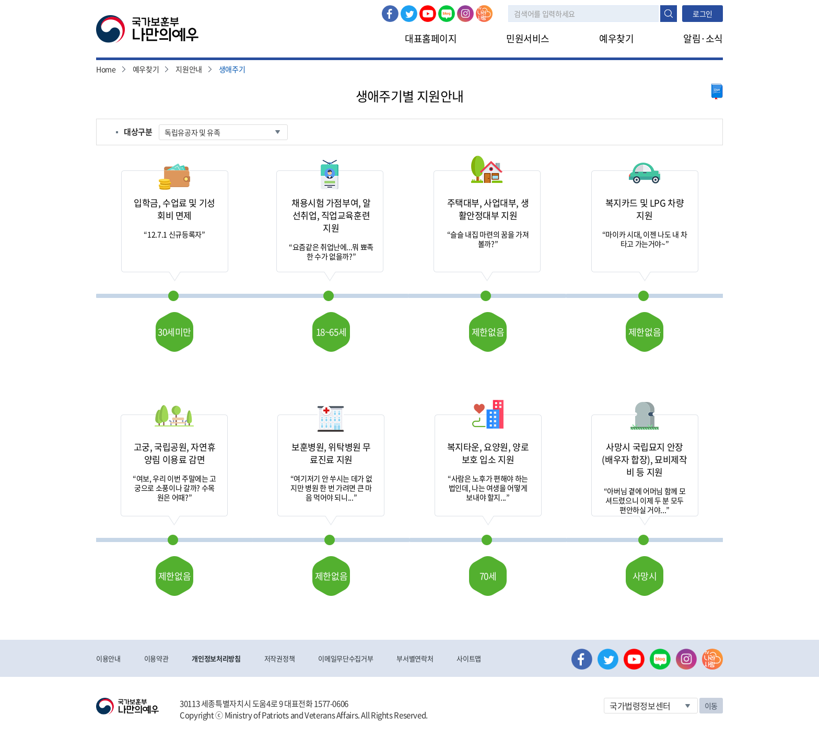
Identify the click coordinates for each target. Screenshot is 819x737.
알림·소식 (703, 38)
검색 (668, 13)
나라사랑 (484, 13)
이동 (711, 705)
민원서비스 (527, 38)
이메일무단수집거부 (345, 658)
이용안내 (108, 658)
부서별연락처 (414, 658)
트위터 (409, 13)
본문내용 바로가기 (0, 0)
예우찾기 (616, 38)
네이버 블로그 (446, 13)
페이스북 (390, 13)
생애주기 (232, 69)
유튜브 (427, 13)
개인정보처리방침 (216, 658)
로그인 (702, 13)
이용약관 (156, 658)
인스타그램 (465, 13)
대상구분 (138, 131)
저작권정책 (279, 658)
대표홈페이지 (431, 38)
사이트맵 (469, 658)
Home (106, 69)
